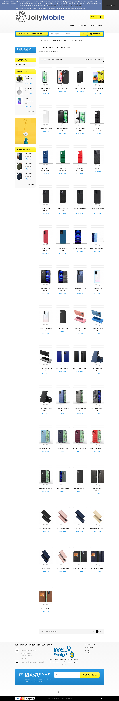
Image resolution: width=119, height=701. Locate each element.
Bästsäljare (88, 653)
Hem (72, 25)
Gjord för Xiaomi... (63, 88)
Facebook (101, 698)
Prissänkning (89, 647)
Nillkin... (97, 168)
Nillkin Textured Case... (63, 209)
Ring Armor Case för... (97, 409)
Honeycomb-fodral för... (80, 409)
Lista (45, 59)
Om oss (61, 692)
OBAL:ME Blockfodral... (97, 129)
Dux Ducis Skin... (80, 528)
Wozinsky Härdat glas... (97, 89)
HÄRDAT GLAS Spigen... (80, 129)
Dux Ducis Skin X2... (80, 568)
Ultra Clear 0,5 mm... (97, 248)
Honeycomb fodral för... (62, 409)
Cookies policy (69, 692)
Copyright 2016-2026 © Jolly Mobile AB (59, 698)
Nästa (100, 631)
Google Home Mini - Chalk (29, 90)
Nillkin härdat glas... (80, 248)
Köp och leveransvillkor (51, 692)
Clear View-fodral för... (80, 329)
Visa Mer (30, 184)
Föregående (93, 631)
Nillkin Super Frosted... (46, 209)
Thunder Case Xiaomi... (63, 289)
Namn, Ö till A (99, 59)
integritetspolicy (53, 5)
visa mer (30, 112)
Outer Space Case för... (80, 289)
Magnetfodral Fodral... (97, 489)
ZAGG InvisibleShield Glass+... (29, 101)
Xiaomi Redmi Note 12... (80, 209)
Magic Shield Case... (45, 448)
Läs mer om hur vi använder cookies (70, 5)
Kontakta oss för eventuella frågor (34, 645)
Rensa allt (20, 64)
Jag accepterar (110, 5)
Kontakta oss (39, 692)
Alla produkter (96, 25)
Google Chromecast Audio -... (29, 78)
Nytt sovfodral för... (63, 368)
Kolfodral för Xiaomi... (45, 289)
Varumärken (82, 25)
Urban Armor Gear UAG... (29, 155)
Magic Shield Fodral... (63, 448)
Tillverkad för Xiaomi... (45, 89)
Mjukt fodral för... (63, 328)
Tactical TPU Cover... (46, 128)
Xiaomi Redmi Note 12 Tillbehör (25, 50)
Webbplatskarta (79, 692)
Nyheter (87, 650)
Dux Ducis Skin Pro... (46, 528)
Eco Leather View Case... (97, 369)
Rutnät (42, 59)
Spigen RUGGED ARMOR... (62, 129)
